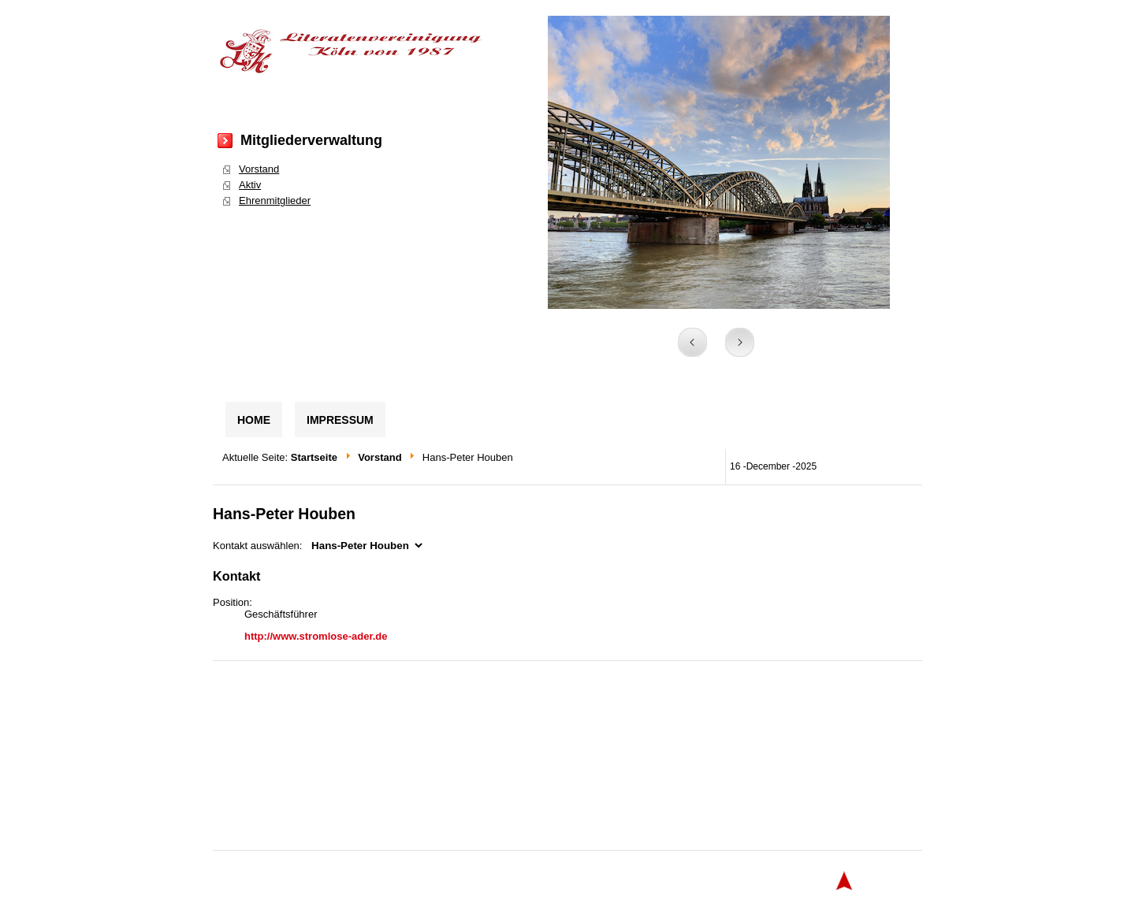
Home (253, 420)
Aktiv (250, 185)
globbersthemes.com (713, 880)
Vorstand (259, 169)
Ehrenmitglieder (275, 200)
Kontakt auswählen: (257, 545)
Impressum (340, 420)
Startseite (314, 457)
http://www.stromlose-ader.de (316, 636)
